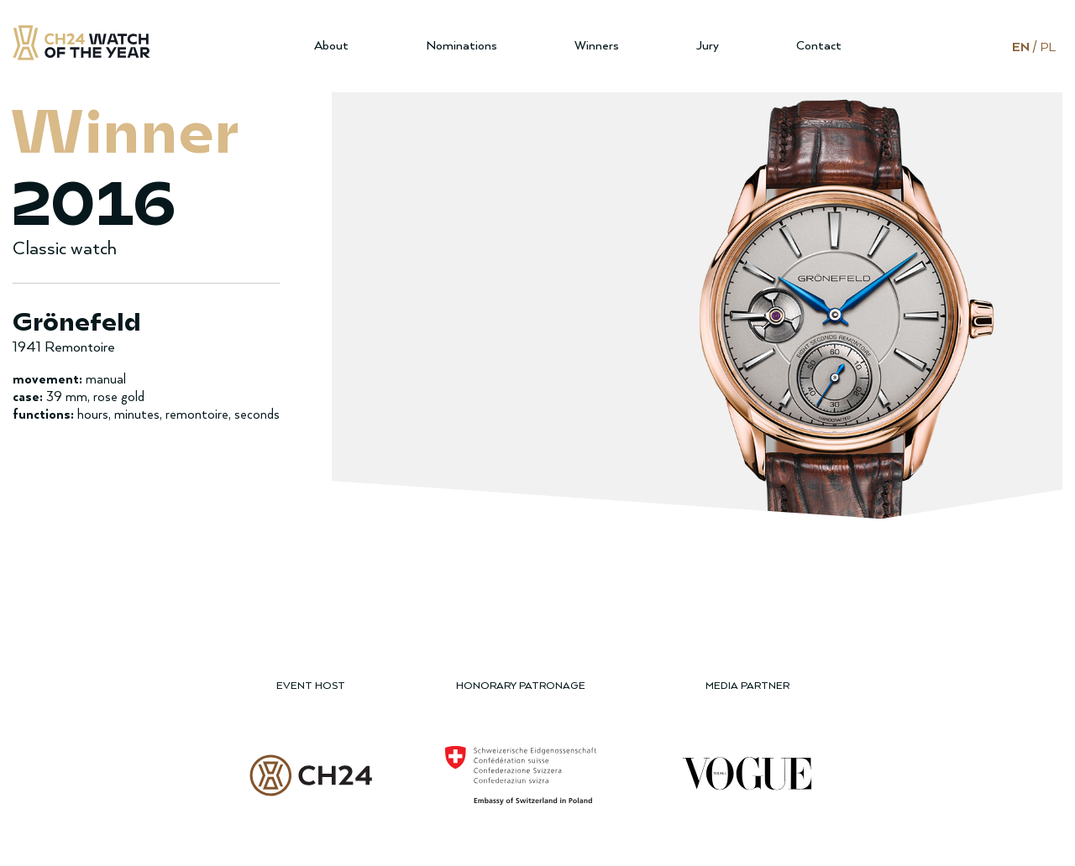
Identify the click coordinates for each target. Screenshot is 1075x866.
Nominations (461, 46)
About (331, 46)
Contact (819, 46)
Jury (707, 46)
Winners (596, 46)
